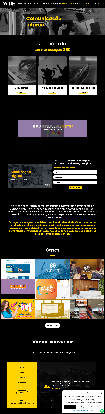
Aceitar (70, 407)
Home (20, 4)
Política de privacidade (88, 410)
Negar (83, 407)
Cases (34, 4)
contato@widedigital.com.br (22, 403)
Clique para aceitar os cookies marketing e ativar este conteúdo (52, 128)
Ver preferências (96, 407)
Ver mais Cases (52, 325)
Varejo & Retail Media (42, 4)
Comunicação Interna (67, 4)
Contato (77, 4)
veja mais (22, 92)
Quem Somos (27, 4)
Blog (82, 4)
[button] (102, 393)
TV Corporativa (55, 4)
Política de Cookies (77, 410)
